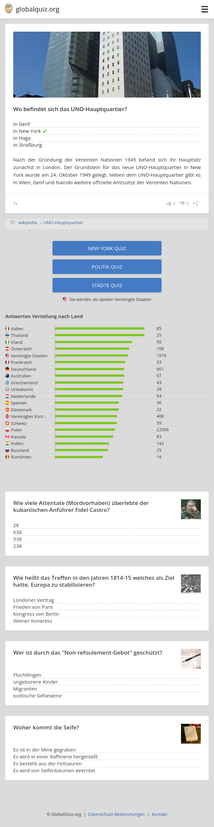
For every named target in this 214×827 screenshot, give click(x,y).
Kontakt (159, 814)
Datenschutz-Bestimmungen (116, 814)
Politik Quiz (107, 266)
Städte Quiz (107, 285)
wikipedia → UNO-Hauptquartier (50, 222)
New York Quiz (107, 248)
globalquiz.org (37, 9)
